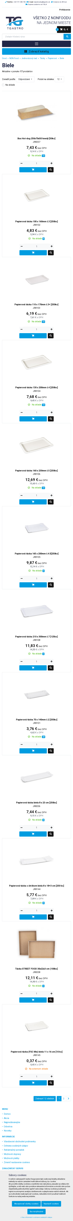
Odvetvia (8, 1126)
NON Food (14, 58)
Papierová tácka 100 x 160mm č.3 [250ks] (36, 221)
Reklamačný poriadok (14, 1150)
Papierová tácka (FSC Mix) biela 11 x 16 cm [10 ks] (36, 1051)
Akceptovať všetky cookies (26, 1203)
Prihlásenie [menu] (64, 10)
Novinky (8, 1130)
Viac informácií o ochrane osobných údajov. (36, 1217)
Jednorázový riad (29, 58)
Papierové (52, 58)
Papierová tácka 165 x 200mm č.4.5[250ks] (36, 553)
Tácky (42, 58)
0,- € (62, 29)
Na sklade (10, 85)
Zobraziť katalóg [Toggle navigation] (36, 51)
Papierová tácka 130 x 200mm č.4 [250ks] (36, 387)
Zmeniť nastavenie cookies (17, 1162)
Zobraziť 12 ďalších (44, 1098)
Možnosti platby (11, 1158)
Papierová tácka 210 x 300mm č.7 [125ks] (36, 636)
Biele (62, 58)
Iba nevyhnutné (36, 1211)
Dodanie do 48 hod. (60, 2)
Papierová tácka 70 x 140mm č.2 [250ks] (36, 719)
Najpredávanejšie (12, 1122)
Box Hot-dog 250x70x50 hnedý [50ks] (36, 138)
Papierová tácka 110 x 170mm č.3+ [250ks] (36, 304)
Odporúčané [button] (24, 79)
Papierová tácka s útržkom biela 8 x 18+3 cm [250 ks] (36, 885)
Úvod (4, 58)
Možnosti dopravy (12, 1154)
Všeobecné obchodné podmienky (20, 1141)
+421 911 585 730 (19, 2)
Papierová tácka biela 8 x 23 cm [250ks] (36, 802)
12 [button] (58, 79)
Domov (7, 1114)
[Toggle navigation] (36, 44)
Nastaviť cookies (51, 1203)
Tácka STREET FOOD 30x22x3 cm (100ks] (36, 968)
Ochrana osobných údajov (16, 1145)
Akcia (6, 1118)
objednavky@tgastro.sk (42, 2)
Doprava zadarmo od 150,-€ (37, 4)
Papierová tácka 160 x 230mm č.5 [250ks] (36, 470)
